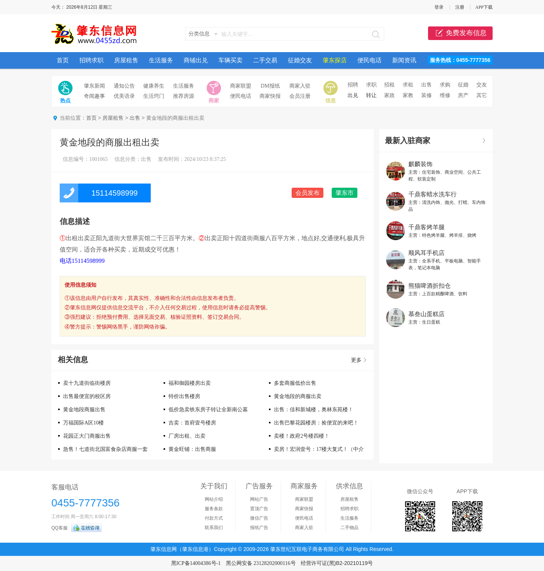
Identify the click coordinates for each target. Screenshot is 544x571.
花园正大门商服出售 (87, 436)
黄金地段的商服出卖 (297, 396)
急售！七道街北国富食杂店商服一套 (105, 449)
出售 (426, 85)
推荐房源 (183, 96)
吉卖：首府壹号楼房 (192, 423)
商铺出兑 (196, 60)
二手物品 (349, 527)
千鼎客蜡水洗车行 (432, 194)
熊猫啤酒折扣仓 (429, 285)
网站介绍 (214, 499)
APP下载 (484, 7)
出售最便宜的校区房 (87, 396)
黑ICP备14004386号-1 (196, 563)
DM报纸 (270, 86)
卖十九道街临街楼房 (87, 383)
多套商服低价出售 (295, 383)
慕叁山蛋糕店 (426, 314)
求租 (408, 85)
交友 (481, 85)
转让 (371, 95)
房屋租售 (126, 60)
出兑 (353, 95)
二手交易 (265, 60)
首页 (63, 60)
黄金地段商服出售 (84, 409)
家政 (389, 95)
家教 (408, 95)
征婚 (463, 85)
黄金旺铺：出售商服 (192, 449)
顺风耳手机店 (426, 253)
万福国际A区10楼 (83, 423)
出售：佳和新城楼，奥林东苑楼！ (313, 409)
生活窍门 (153, 96)
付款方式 (214, 518)
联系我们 (214, 527)
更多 (356, 360)
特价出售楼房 (184, 396)
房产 (463, 95)
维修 (445, 95)
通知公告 (124, 86)
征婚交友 (300, 60)
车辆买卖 (230, 60)
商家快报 (270, 96)
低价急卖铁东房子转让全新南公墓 (208, 409)
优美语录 (124, 96)
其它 (481, 95)
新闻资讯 (404, 60)
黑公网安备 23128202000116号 (261, 563)
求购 (445, 85)
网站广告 (259, 499)
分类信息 (199, 34)
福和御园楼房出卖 (189, 383)
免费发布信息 (460, 33)
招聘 (353, 85)
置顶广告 (259, 508)
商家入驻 (300, 86)
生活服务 (161, 60)
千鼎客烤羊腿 (426, 227)
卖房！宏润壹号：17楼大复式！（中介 (319, 449)
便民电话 (369, 60)
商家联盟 (240, 86)
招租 (389, 85)
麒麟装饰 (420, 164)
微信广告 (259, 518)
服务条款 (214, 508)
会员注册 (300, 96)
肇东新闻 (94, 86)
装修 (426, 95)
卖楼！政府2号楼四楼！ (301, 436)
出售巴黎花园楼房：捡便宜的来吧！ (316, 423)
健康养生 (153, 86)
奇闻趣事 (94, 96)
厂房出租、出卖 (187, 436)
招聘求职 (91, 60)
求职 (371, 85)
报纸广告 (259, 527)
